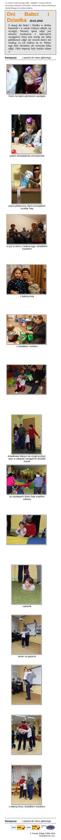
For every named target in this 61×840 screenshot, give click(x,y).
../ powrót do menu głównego (36, 57)
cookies (34, 3)
